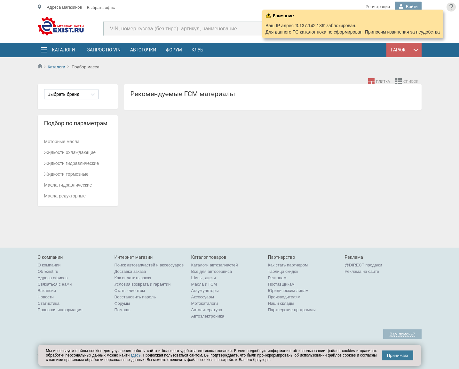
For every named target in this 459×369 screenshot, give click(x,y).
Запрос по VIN (104, 49)
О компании (49, 265)
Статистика (48, 303)
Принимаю (397, 355)
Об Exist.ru (48, 271)
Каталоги (63, 49)
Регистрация (378, 6)
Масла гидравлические (68, 185)
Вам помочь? (402, 334)
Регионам (277, 277)
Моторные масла (62, 141)
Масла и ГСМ (204, 284)
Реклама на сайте (362, 271)
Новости (46, 297)
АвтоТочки (143, 49)
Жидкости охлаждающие (70, 152)
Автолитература (206, 309)
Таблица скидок (283, 271)
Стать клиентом (130, 290)
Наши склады (281, 303)
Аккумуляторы (205, 290)
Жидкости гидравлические (71, 163)
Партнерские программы (292, 309)
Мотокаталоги (204, 303)
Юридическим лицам (288, 290)
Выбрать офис (101, 7)
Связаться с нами (55, 284)
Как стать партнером (288, 265)
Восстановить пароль (135, 297)
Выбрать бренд (64, 94)
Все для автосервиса (211, 271)
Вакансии (47, 290)
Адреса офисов (53, 277)
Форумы (122, 303)
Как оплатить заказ (133, 277)
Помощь (123, 309)
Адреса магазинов (64, 7)
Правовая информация (60, 309)
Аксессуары (202, 297)
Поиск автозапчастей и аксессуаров (149, 265)
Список (410, 81)
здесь (136, 355)
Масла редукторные (65, 195)
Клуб (197, 49)
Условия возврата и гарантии (143, 284)
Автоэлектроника (207, 316)
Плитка (383, 81)
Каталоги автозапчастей (214, 265)
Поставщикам (281, 284)
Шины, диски (203, 277)
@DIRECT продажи (363, 265)
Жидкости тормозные (66, 174)
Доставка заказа (130, 271)
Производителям (284, 297)
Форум (174, 49)
